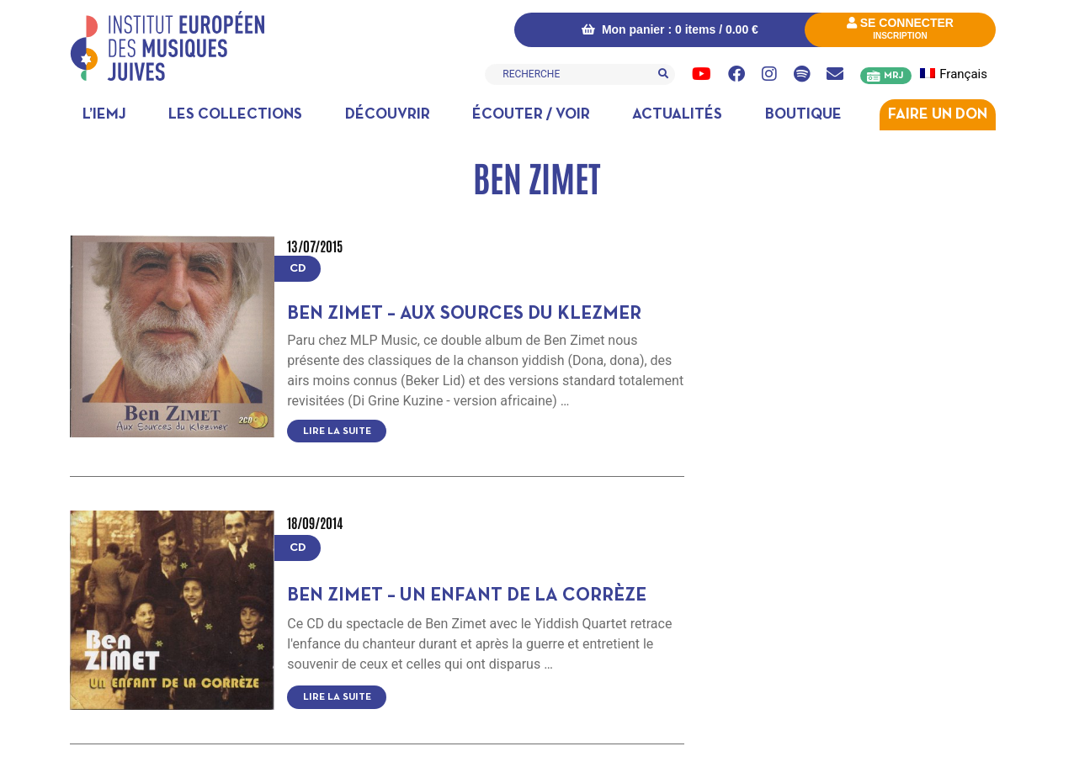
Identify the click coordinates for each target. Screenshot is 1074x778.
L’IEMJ (104, 115)
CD (298, 268)
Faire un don (937, 115)
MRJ (893, 75)
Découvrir (387, 115)
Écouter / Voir (531, 115)
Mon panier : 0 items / (670, 29)
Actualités (677, 115)
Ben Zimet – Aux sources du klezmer (464, 314)
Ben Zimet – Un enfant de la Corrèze (466, 596)
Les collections (235, 115)
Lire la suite (337, 431)
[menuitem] (963, 74)
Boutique (803, 115)
